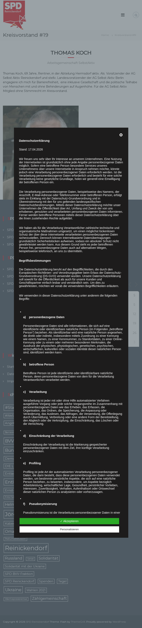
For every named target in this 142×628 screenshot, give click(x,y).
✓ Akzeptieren (69, 521)
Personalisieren (69, 529)
